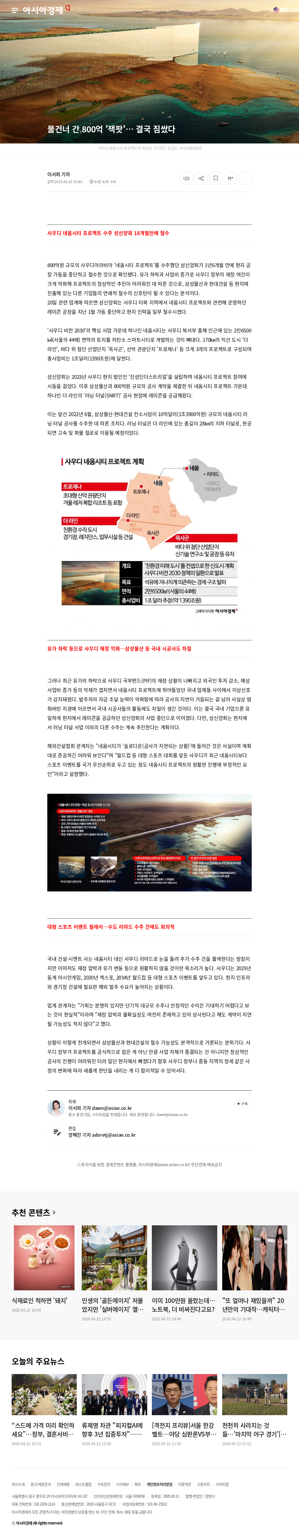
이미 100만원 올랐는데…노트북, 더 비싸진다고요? (183, 1305)
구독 (242, 1104)
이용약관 (184, 1484)
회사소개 (18, 1484)
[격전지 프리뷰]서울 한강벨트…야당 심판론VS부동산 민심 (184, 1429)
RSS (138, 1484)
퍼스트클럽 (83, 1484)
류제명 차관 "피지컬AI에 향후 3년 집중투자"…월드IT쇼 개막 (114, 1429)
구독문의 (103, 1484)
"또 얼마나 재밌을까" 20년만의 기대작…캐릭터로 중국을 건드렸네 (253, 1305)
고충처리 (203, 1484)
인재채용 (63, 1484)
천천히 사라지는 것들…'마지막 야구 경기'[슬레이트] (254, 1429)
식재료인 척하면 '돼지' (39, 1300)
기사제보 (122, 1484)
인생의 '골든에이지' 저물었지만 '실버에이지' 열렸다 (112, 1305)
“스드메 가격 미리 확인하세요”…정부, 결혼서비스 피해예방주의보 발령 (43, 1429)
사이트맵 (221, 1484)
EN (280, 10)
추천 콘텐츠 (31, 1212)
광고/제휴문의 (40, 1484)
